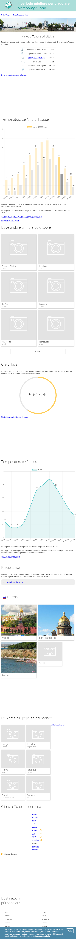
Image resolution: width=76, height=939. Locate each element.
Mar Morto (6, 342)
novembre (35, 846)
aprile (34, 824)
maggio (34, 827)
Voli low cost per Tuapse (10, 220)
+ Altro (38, 351)
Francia (4, 747)
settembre (35, 840)
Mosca (5, 637)
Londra (31, 744)
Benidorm (43, 304)
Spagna (7, 926)
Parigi (5, 744)
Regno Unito (31, 747)
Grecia (44, 916)
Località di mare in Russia (13, 582)
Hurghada (43, 266)
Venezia (31, 795)
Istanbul (31, 769)
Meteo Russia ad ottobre (20, 15)
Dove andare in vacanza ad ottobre (14, 75)
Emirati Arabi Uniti (8, 798)
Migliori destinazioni (57, 725)
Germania (8, 919)
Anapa (5, 675)
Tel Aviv (5, 304)
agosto (34, 837)
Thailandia (45, 919)
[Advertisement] (38, 94)
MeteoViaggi (5, 15)
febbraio (34, 817)
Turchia (29, 772)
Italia (3, 772)
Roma (5, 769)
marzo (34, 821)
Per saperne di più (42, 936)
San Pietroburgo (47, 637)
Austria (7, 916)
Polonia (44, 923)
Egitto (44, 912)
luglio (33, 833)
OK (70, 931)
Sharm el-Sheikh (9, 266)
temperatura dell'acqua (36, 57)
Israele (44, 926)
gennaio (34, 814)
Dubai (5, 795)
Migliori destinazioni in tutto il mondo (14, 417)
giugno (34, 830)
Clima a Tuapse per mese (10, 556)
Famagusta (44, 342)
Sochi (42, 663)
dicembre (35, 850)
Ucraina (7, 923)
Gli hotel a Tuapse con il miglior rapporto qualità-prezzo (21, 216)
